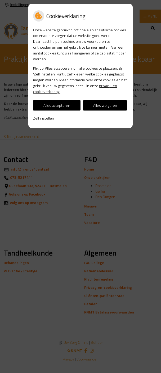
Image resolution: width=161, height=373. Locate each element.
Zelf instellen (43, 118)
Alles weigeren (105, 105)
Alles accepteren (56, 105)
